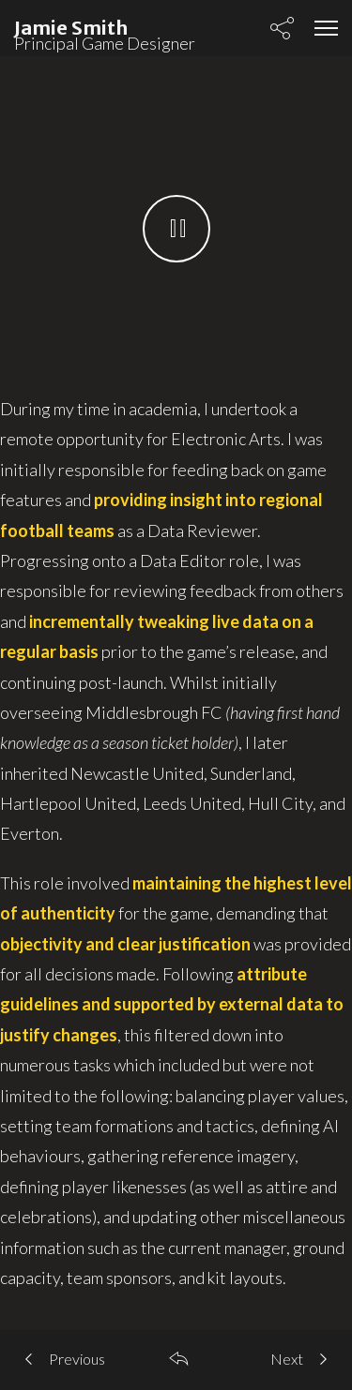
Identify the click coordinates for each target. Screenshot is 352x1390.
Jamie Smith (71, 27)
